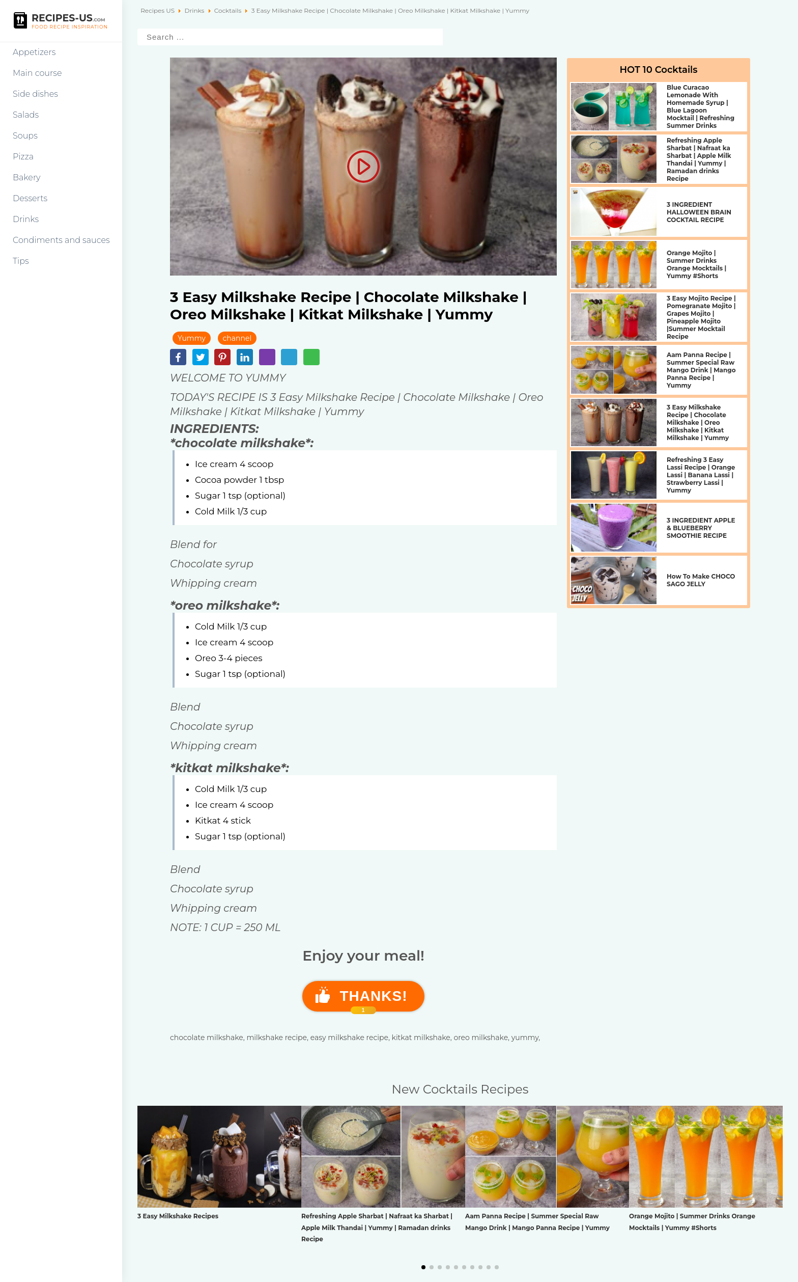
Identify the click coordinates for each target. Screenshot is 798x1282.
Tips (21, 261)
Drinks (26, 219)
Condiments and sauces (61, 240)
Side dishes (35, 94)
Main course (37, 73)
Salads (26, 115)
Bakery (27, 177)
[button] (423, 1267)
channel (237, 338)
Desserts (30, 198)
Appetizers (34, 52)
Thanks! (374, 1000)
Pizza (23, 156)
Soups (25, 136)
